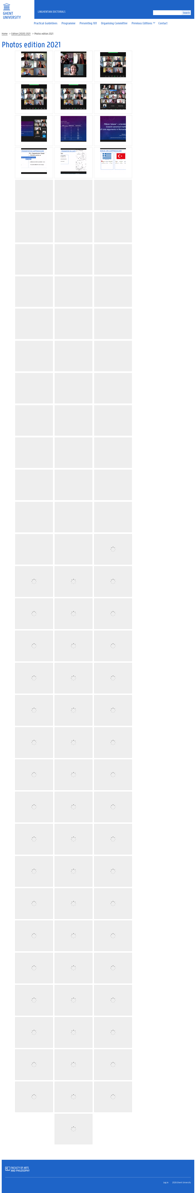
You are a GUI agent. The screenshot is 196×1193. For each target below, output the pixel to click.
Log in (165, 1182)
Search (186, 12)
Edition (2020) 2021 (21, 33)
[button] (142, 23)
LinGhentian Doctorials (51, 11)
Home (5, 33)
